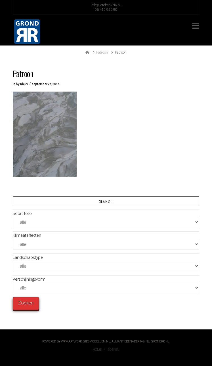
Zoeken (113, 350)
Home (97, 350)
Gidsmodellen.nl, (97, 341)
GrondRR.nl (160, 341)
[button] (195, 26)
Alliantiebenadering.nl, (131, 341)
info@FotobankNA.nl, (106, 5)
